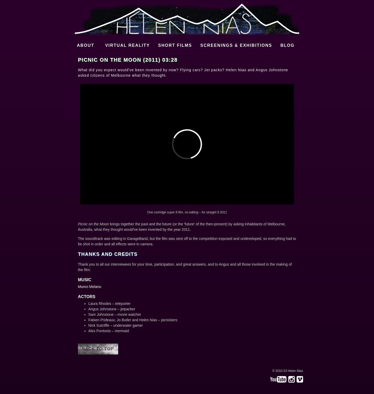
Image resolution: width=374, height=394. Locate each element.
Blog (287, 45)
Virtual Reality (127, 45)
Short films (175, 45)
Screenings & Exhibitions (236, 45)
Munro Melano (89, 287)
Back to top (98, 349)
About (85, 45)
